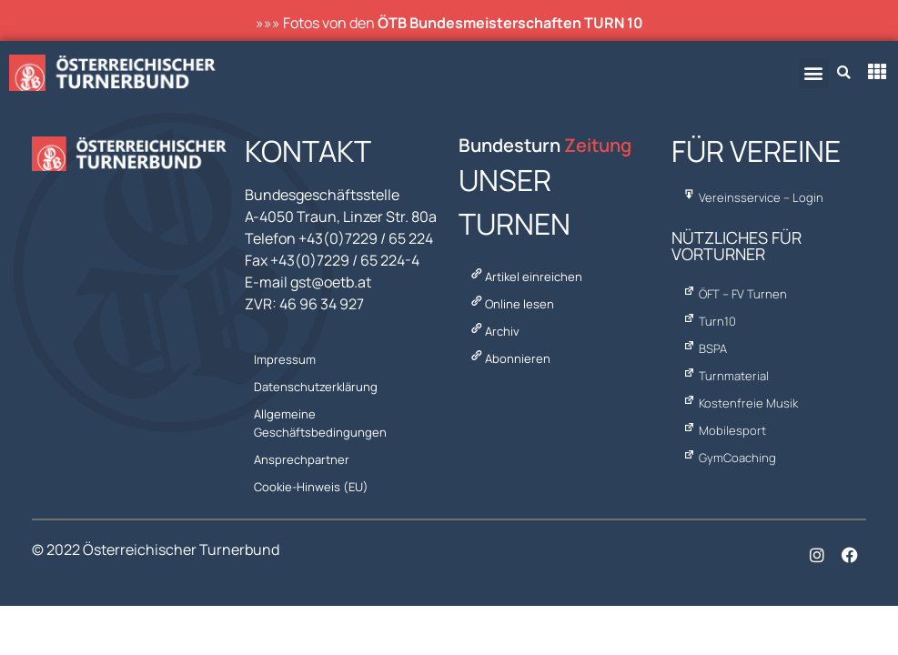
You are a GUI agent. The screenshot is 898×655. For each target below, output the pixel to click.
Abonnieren (509, 358)
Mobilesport (723, 430)
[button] (814, 73)
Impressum (285, 359)
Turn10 (708, 321)
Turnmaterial (725, 376)
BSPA (704, 348)
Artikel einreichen (525, 276)
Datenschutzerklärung (316, 386)
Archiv (494, 331)
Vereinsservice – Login (752, 197)
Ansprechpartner (301, 459)
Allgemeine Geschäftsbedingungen (320, 423)
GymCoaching (728, 457)
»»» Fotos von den (449, 23)
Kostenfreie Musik (739, 403)
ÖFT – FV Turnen (734, 294)
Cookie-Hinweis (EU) (311, 487)
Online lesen (511, 304)
